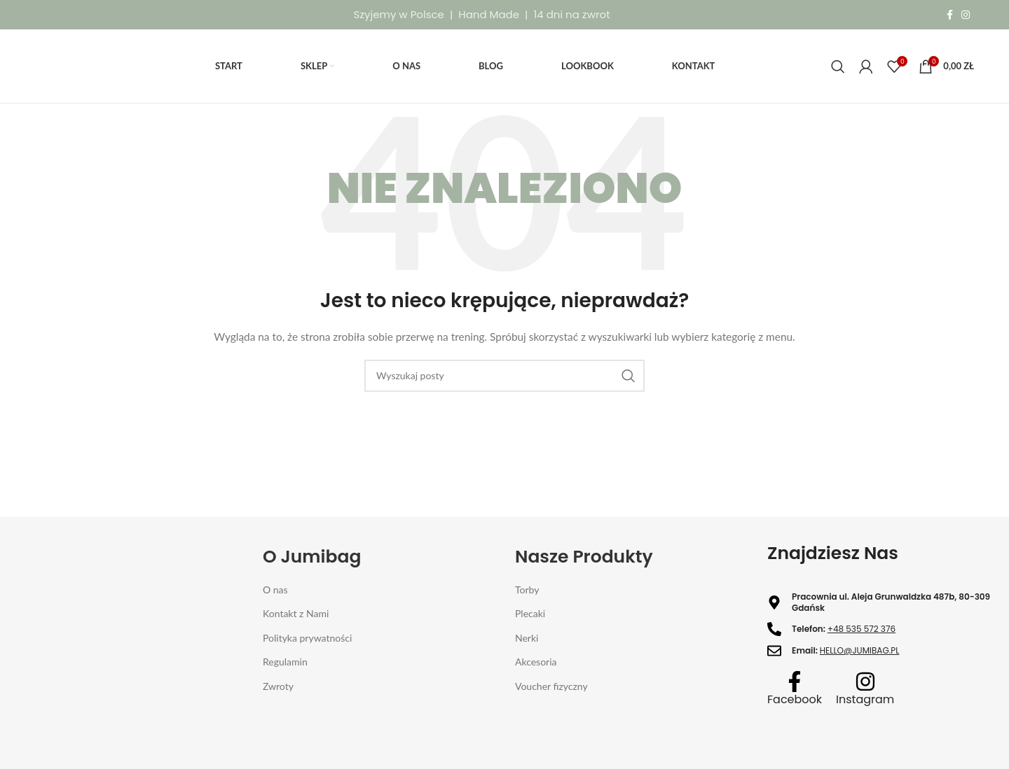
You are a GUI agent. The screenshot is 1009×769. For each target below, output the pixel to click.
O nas (275, 589)
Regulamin (285, 662)
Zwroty (278, 686)
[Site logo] (67, 65)
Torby (527, 589)
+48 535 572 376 (861, 629)
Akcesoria (536, 662)
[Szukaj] (838, 66)
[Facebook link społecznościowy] (949, 15)
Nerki (526, 638)
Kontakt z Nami (296, 613)
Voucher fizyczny (551, 686)
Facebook (794, 699)
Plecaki (530, 613)
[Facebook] (794, 681)
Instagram (865, 699)
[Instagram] (865, 681)
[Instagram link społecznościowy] (965, 15)
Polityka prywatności (307, 638)
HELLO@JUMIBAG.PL (860, 650)
